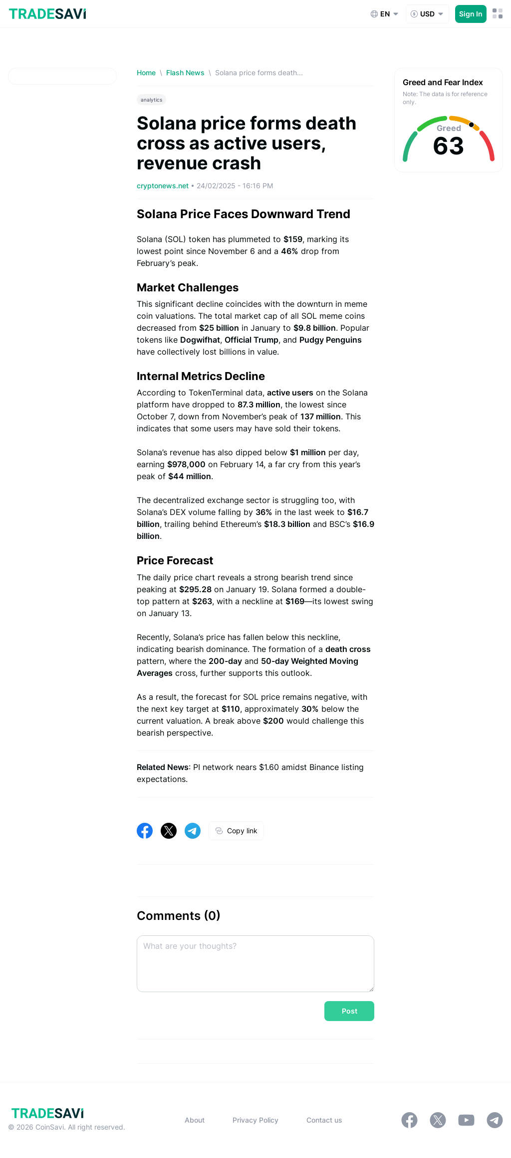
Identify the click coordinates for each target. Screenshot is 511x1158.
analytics (151, 99)
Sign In (471, 13)
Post (349, 1011)
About (195, 1120)
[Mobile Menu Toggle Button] (498, 13)
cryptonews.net (164, 185)
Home (146, 72)
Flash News (185, 72)
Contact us (324, 1120)
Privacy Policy (255, 1120)
